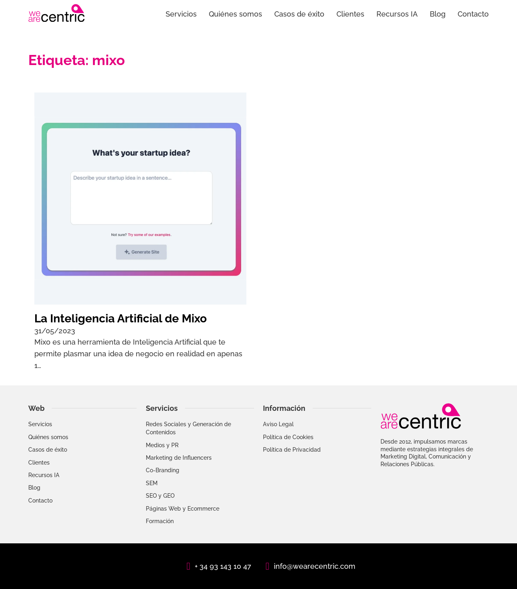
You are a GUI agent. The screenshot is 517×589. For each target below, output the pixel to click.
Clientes (350, 14)
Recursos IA (397, 14)
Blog (438, 14)
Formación (160, 521)
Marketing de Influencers (179, 457)
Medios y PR (162, 445)
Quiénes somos (235, 14)
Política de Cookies (288, 437)
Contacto (473, 14)
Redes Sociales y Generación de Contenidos (188, 428)
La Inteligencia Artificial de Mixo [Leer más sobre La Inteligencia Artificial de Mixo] (120, 318)
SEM (152, 483)
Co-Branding (162, 470)
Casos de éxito (299, 14)
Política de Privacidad (292, 449)
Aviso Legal (278, 424)
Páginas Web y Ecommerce (182, 508)
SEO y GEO (160, 495)
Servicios (181, 14)
